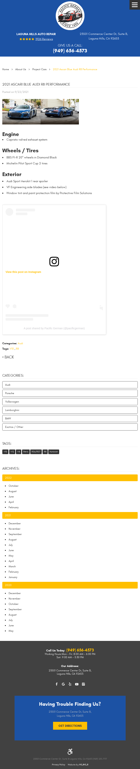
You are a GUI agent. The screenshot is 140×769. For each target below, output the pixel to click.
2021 (8, 515)
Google (63, 684)
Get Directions (70, 726)
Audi (20, 343)
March (12, 566)
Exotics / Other (14, 427)
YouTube (76, 684)
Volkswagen (12, 401)
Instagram (83, 684)
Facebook (56, 684)
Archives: (11, 468)
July (11, 545)
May (11, 555)
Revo (25, 451)
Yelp (70, 684)
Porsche (9, 393)
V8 (18, 451)
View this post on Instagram (23, 271)
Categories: (13, 375)
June (11, 496)
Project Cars (39, 69)
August (13, 491)
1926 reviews (44, 39)
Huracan (54, 451)
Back (9, 357)
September (15, 534)
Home (5, 69)
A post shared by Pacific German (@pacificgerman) (54, 328)
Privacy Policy (58, 764)
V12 (12, 451)
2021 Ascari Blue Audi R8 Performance (75, 69)
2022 (8, 477)
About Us (20, 69)
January (13, 577)
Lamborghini (12, 410)
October (13, 485)
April (11, 502)
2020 (8, 585)
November (14, 528)
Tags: (6, 443)
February (14, 507)
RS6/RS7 (36, 451)
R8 (17, 348)
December (15, 523)
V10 (12, 348)
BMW (8, 418)
